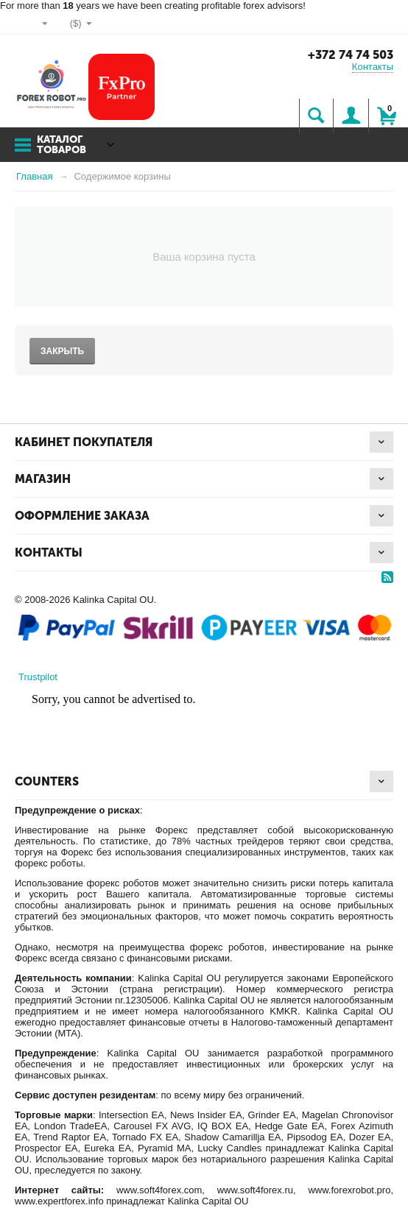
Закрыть (62, 351)
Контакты (372, 66)
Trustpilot (37, 676)
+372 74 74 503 (350, 55)
